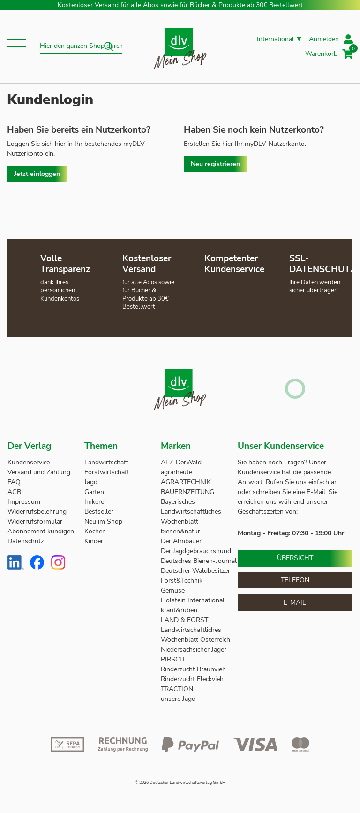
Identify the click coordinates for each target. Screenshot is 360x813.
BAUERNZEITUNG (187, 491)
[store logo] (180, 46)
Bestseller (98, 511)
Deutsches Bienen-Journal (199, 560)
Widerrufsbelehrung (37, 511)
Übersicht (295, 558)
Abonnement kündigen (41, 531)
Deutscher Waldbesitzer (195, 570)
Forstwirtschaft (106, 472)
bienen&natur (180, 531)
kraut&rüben (179, 610)
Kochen (95, 531)
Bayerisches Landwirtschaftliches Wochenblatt (191, 511)
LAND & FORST (185, 619)
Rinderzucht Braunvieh (194, 669)
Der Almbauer (181, 541)
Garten (94, 491)
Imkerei (94, 501)
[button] (16, 46)
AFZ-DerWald (181, 462)
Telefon (295, 580)
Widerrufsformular (35, 521)
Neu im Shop (103, 521)
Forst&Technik (182, 580)
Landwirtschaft (106, 462)
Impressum (24, 501)
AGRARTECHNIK (186, 482)
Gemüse (174, 590)
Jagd (91, 482)
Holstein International (193, 600)
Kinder (93, 541)
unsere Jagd (178, 698)
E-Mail (295, 602)
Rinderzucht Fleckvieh (192, 679)
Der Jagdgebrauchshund (196, 551)
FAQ (14, 482)
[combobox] (81, 46)
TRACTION (177, 688)
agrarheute (176, 472)
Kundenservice (29, 462)
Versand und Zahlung (39, 472)
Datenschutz (26, 541)
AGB (14, 491)
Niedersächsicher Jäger (194, 649)
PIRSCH (173, 659)
